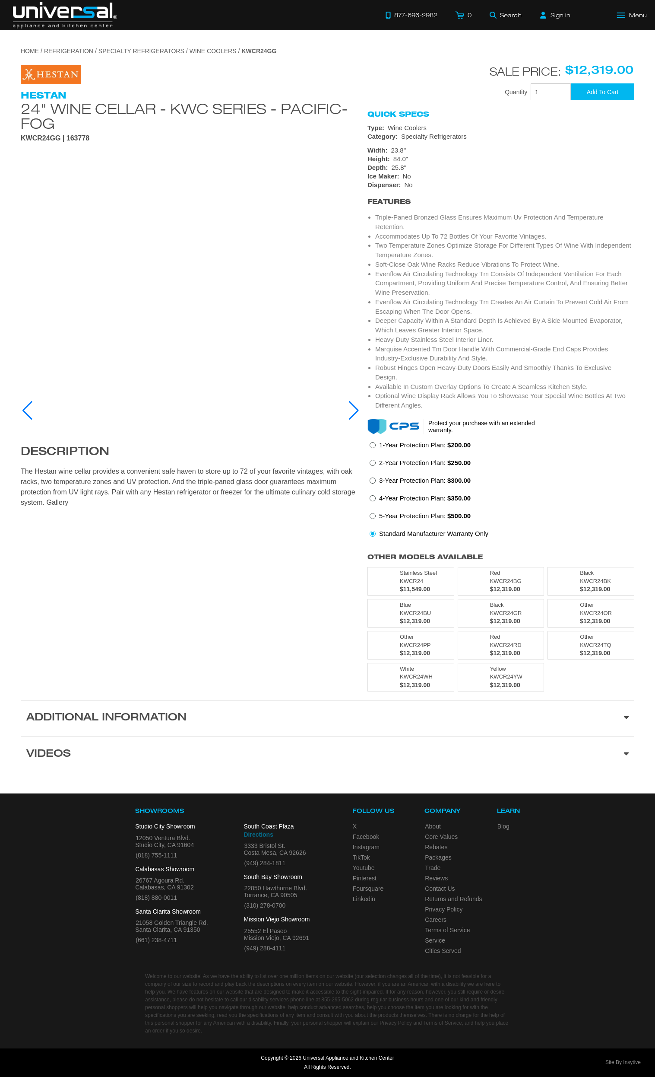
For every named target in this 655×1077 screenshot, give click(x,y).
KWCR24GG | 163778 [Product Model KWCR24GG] (55, 138)
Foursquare (368, 888)
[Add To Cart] (602, 91)
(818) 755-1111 (156, 855)
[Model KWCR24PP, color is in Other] (411, 645)
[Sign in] (555, 15)
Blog (503, 826)
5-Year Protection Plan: (425, 515)
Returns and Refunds (453, 898)
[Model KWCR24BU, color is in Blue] (411, 613)
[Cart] (463, 15)
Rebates (436, 847)
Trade (432, 867)
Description (65, 452)
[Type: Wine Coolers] (500, 127)
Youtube (364, 867)
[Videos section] (327, 754)
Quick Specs (398, 114)
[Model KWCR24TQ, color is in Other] (591, 645)
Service (435, 940)
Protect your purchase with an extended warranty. (481, 426)
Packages (438, 857)
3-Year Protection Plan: (425, 480)
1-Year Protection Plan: (425, 445)
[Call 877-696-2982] (411, 15)
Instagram (366, 847)
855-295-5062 (337, 1000)
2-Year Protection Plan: (425, 462)
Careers (435, 919)
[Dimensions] (500, 159)
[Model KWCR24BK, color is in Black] (591, 581)
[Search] (505, 15)
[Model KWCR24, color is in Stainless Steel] (411, 581)
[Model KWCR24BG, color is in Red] (501, 581)
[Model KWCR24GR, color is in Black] (501, 613)
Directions (258, 834)
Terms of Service (447, 930)
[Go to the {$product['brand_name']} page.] (51, 73)
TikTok (361, 857)
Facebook (366, 836)
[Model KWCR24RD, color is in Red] (501, 645)
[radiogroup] (501, 491)
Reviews (436, 878)
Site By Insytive (623, 1062)
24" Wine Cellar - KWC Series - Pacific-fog (184, 116)
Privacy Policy (443, 909)
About (433, 826)
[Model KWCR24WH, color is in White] (411, 677)
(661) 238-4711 (156, 940)
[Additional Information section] (327, 718)
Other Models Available (425, 557)
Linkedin (364, 898)
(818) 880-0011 (156, 897)
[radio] (420, 447)
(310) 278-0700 (265, 905)
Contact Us (440, 888)
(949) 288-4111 (265, 948)
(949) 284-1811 (265, 863)
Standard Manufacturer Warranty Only (433, 533)
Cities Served (443, 950)
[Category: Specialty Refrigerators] (500, 136)
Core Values (441, 836)
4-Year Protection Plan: (425, 498)
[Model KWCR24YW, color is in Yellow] (501, 677)
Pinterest (365, 878)
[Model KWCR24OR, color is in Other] (591, 613)
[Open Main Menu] (632, 15)
